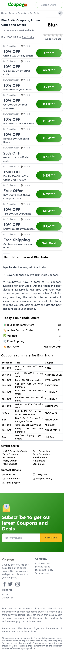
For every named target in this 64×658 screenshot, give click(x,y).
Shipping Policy (42, 478)
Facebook (9, 474)
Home (4, 13)
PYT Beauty (9, 457)
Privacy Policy (42, 566)
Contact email (11, 478)
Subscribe (51, 538)
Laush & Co (39, 463)
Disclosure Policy (44, 569)
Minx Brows (39, 460)
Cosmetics (22, 13)
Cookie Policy (42, 563)
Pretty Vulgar (10, 460)
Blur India (28, 37)
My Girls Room (40, 457)
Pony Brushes (10, 463)
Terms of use (42, 573)
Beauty (12, 13)
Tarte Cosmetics (41, 451)
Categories (7, 597)
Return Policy (11, 482)
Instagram (40, 474)
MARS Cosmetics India (15, 451)
